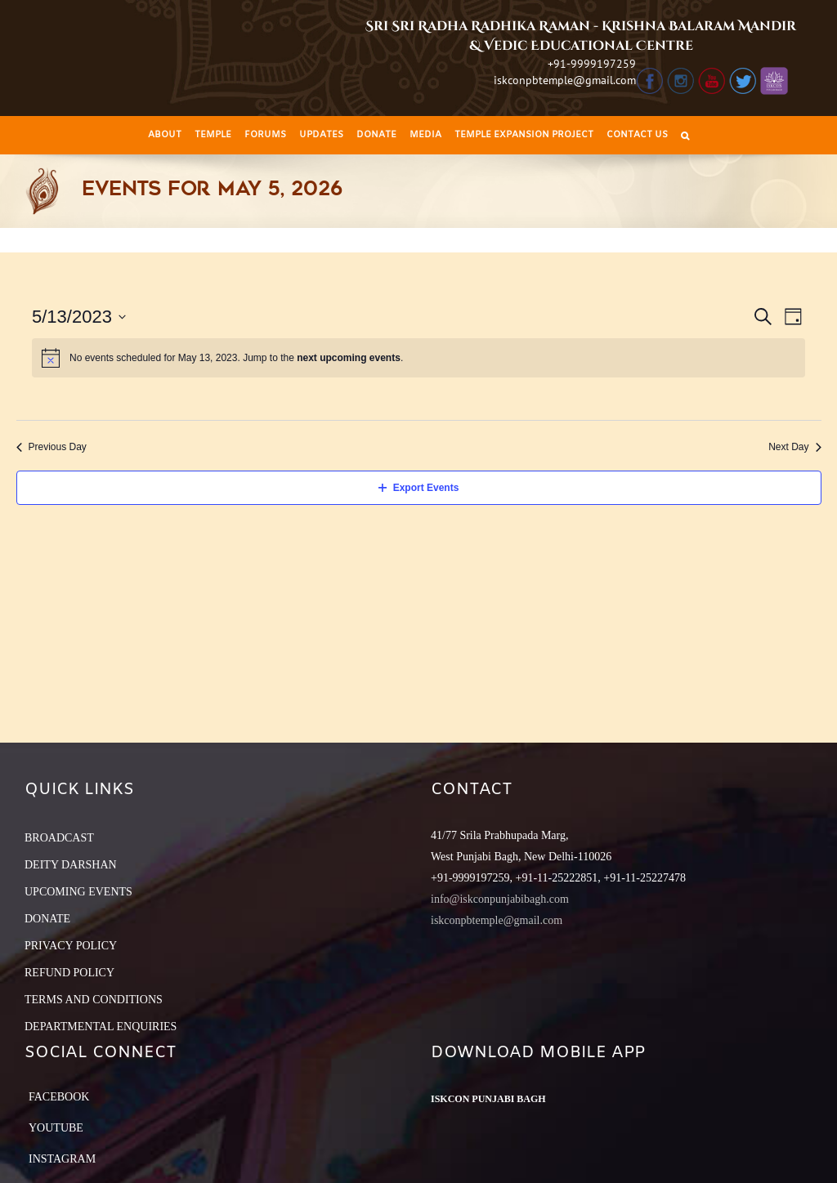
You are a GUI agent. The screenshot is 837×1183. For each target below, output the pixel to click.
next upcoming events (349, 358)
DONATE (47, 919)
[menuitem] (164, 135)
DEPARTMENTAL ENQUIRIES (101, 1026)
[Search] (685, 135)
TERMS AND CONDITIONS (94, 999)
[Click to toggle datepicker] (79, 316)
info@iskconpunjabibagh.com (500, 899)
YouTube (56, 1128)
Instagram (62, 1159)
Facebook (59, 1097)
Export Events (418, 487)
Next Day (794, 447)
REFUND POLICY (69, 972)
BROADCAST (59, 838)
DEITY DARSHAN (71, 865)
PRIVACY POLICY (71, 946)
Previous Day (51, 447)
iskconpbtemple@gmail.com (565, 80)
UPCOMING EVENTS (78, 892)
